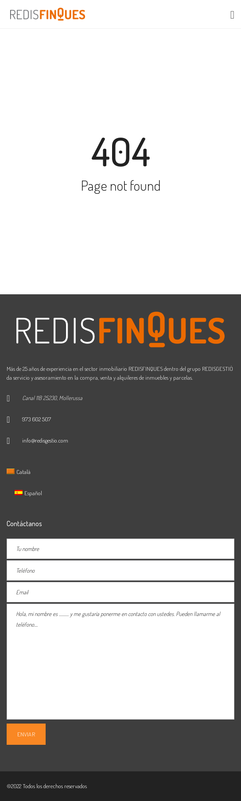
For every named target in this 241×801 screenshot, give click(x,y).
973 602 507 (36, 419)
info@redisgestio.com (45, 440)
